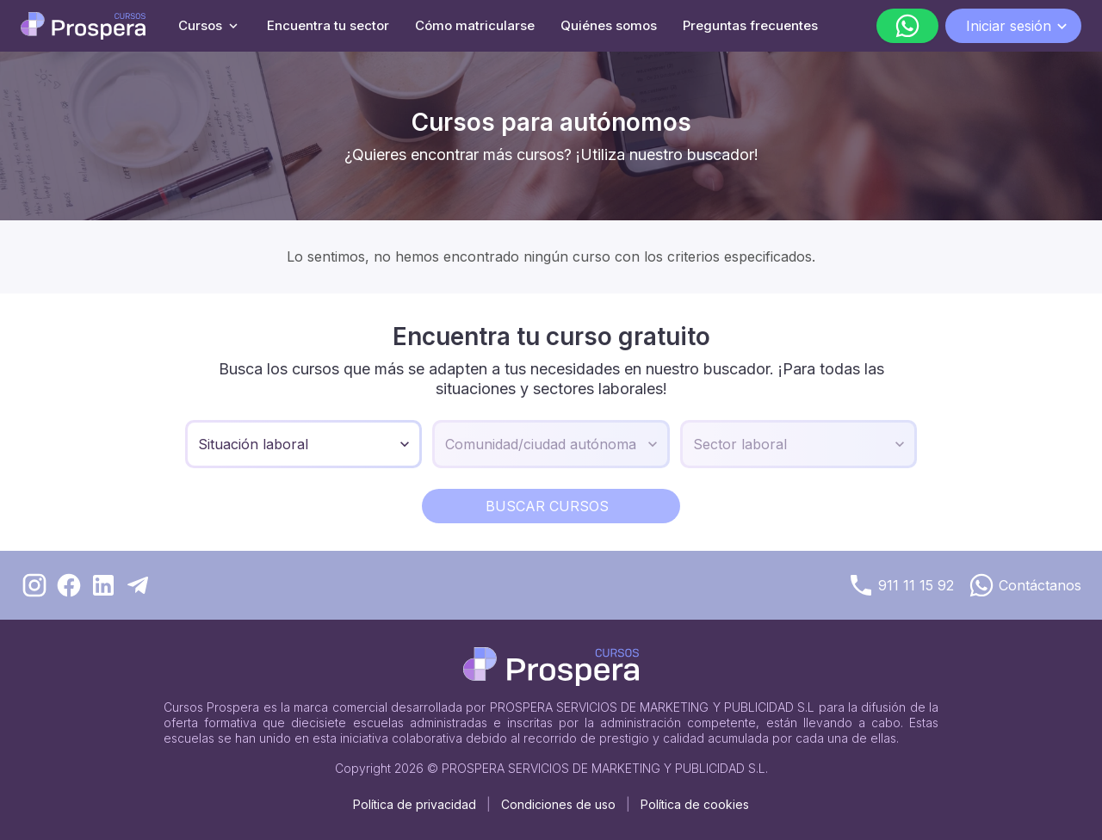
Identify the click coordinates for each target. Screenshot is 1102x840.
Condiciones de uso (558, 804)
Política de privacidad (414, 804)
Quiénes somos (608, 25)
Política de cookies (695, 804)
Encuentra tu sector (328, 25)
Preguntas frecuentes (750, 25)
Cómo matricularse (475, 25)
